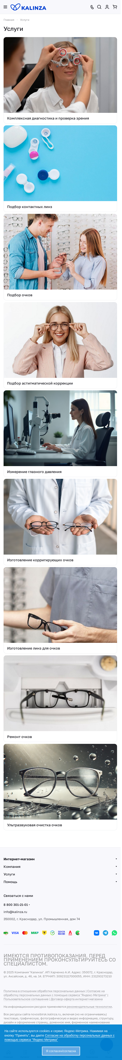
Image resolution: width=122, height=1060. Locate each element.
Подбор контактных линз (29, 206)
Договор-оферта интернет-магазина (77, 999)
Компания (12, 866)
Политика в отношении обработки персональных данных (44, 991)
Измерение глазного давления (34, 471)
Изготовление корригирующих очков (40, 560)
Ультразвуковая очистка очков (34, 825)
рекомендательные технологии (89, 1006)
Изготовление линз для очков (33, 648)
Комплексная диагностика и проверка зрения (48, 118)
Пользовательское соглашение (26, 999)
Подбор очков (19, 295)
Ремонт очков (19, 736)
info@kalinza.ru (15, 912)
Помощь (10, 882)
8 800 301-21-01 (16, 904)
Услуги (9, 874)
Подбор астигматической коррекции (40, 383)
